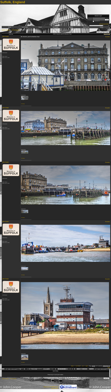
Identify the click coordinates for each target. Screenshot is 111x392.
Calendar (71, 27)
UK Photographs (16, 30)
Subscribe (106, 378)
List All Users (25, 27)
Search (40, 27)
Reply (107, 32)
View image (23, 103)
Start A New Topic (101, 32)
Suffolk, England (6, 30)
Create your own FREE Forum (50, 386)
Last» (87, 366)
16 (82, 366)
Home (9, 27)
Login (107, 19)
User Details (55, 27)
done (109, 367)
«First (72, 366)
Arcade (101, 27)
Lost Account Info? (104, 24)
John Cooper (5, 36)
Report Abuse (54, 388)
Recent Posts (86, 27)
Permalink (107, 36)
